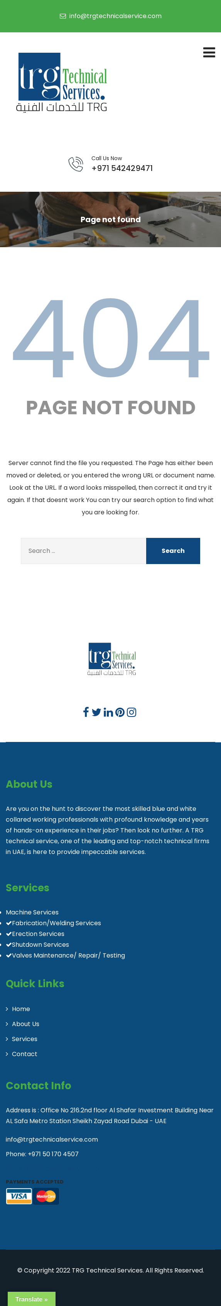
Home (21, 1009)
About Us (25, 1024)
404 (111, 339)
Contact (24, 1054)
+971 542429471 (122, 164)
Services (24, 1039)
